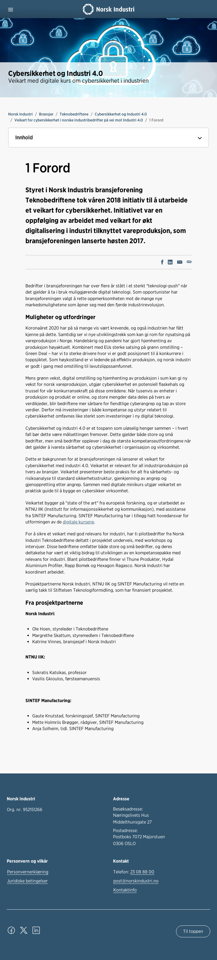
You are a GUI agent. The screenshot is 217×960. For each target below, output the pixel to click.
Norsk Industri (20, 114)
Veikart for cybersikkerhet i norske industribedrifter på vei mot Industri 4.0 (78, 120)
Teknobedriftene (74, 114)
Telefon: (133, 872)
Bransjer (46, 114)
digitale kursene (78, 522)
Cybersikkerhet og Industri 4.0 (121, 114)
